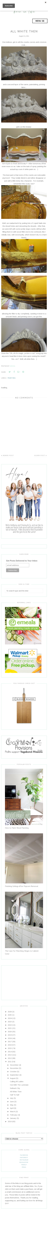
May (11, 1105)
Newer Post (8, 455)
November (14, 1068)
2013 (10, 1055)
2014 (10, 1052)
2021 (10, 1028)
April (11, 1108)
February (13, 1115)
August (13, 1078)
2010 (10, 1121)
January (13, 1118)
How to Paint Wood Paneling (17, 828)
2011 (10, 1062)
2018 (10, 1038)
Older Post (39, 455)
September (14, 1075)
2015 (10, 1048)
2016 (10, 1045)
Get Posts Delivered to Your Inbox (21, 561)
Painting (12, 378)
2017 (10, 1042)
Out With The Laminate (19, 1085)
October (13, 1072)
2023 (10, 1022)
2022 (10, 1025)
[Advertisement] (20, 980)
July (11, 1098)
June (12, 1102)
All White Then (16, 1092)
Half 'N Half (14, 1095)
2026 (10, 1012)
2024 (10, 1018)
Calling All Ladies (16, 1081)
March (12, 1111)
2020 (10, 1032)
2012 (10, 1058)
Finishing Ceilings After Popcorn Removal (21, 886)
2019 (10, 1035)
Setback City (15, 1088)
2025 (10, 1015)
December (14, 1065)
